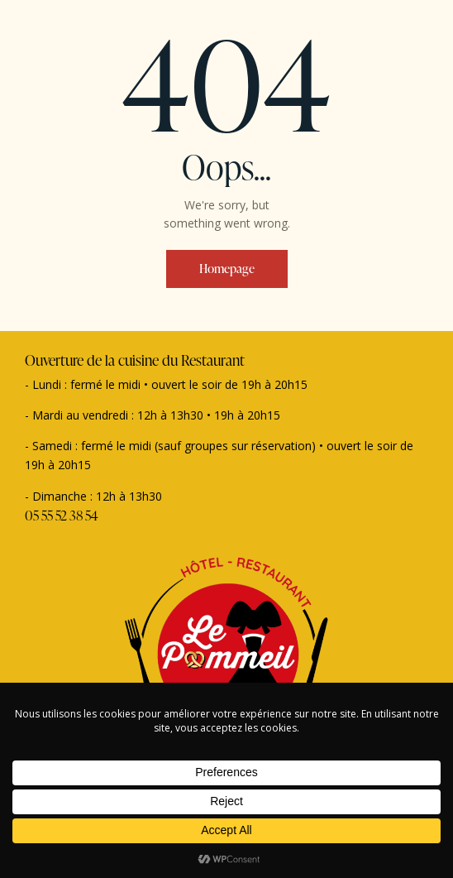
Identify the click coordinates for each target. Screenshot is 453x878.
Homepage (227, 268)
